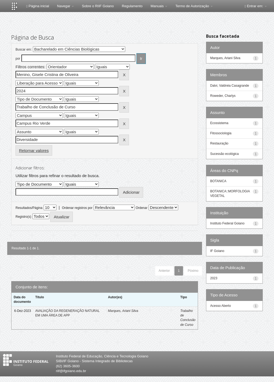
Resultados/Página (29, 208)
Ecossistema (219, 123)
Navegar (65, 6)
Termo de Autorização (193, 6)
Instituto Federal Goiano (227, 223)
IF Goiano (217, 251)
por (18, 58)
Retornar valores (34, 150)
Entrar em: (256, 6)
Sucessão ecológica (224, 154)
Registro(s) (23, 217)
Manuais (159, 6)
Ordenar (141, 208)
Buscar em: (24, 49)
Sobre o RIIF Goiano (98, 6)
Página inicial (37, 6)
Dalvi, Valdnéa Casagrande (229, 85)
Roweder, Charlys (223, 96)
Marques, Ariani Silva (123, 311)
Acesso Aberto (220, 306)
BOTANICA (218, 181)
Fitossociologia (220, 133)
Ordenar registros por (77, 208)
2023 (214, 278)
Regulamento (132, 6)
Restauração (219, 143)
